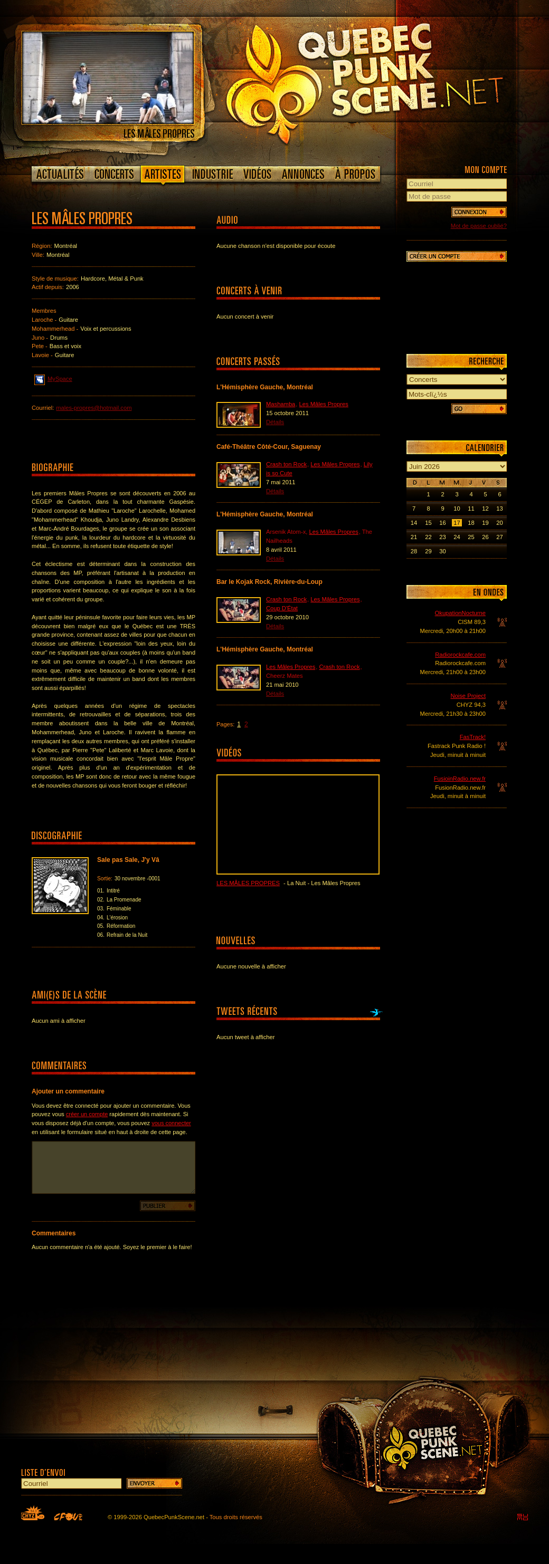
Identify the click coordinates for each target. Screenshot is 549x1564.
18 (471, 523)
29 (428, 551)
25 (471, 537)
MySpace (53, 378)
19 (485, 523)
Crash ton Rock (286, 464)
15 (428, 523)
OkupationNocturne (460, 613)
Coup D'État (282, 608)
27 (499, 537)
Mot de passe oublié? (479, 226)
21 (414, 537)
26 (485, 537)
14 (414, 523)
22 (428, 537)
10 (456, 508)
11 (471, 508)
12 (485, 508)
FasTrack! (473, 737)
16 (442, 523)
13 (499, 508)
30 (442, 551)
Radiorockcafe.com (460, 654)
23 (442, 537)
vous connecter (171, 1123)
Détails (275, 422)
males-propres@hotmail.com (93, 408)
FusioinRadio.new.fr (460, 778)
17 (456, 523)
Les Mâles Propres (323, 404)
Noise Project (468, 696)
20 (499, 523)
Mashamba (280, 404)
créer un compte (87, 1114)
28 (414, 551)
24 (456, 537)
